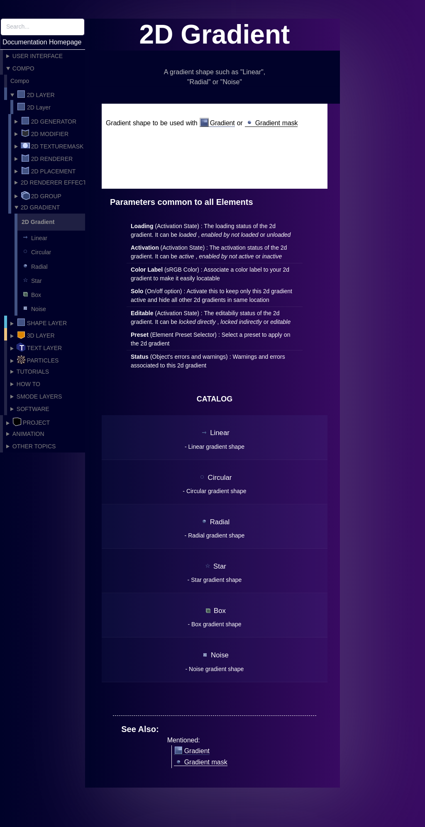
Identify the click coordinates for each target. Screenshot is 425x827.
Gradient (217, 123)
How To (28, 384)
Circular (36, 251)
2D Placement (48, 170)
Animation (28, 434)
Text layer (39, 347)
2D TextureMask (52, 145)
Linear (34, 237)
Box (31, 294)
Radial (34, 265)
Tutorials (33, 371)
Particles (38, 359)
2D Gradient (40, 207)
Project (31, 421)
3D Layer (36, 334)
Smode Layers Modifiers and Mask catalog (42, 398)
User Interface (37, 56)
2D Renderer (47, 158)
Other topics (34, 446)
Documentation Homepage (41, 42)
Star (31, 280)
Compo (23, 68)
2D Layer (36, 94)
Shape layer (42, 322)
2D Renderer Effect (54, 182)
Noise (33, 308)
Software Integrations (32, 410)
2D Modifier (44, 133)
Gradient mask (271, 123)
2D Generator (48, 120)
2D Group (41, 195)
